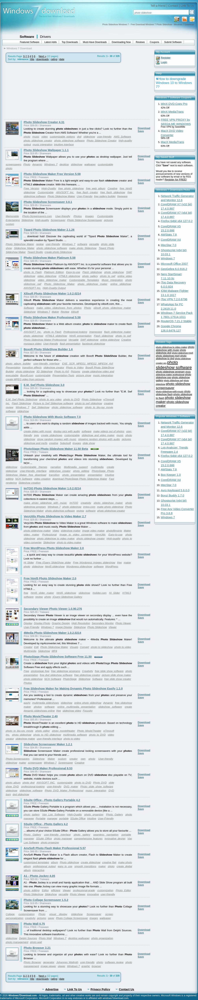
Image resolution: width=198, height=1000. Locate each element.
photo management (17, 942)
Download (144, 128)
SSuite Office (78, 818)
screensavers (13, 164)
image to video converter (75, 534)
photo (27, 136)
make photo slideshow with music (45, 502)
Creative (112, 188)
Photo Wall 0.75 (34, 923)
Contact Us (126, 989)
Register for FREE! (176, 179)
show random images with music (56, 439)
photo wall (36, 942)
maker (127, 562)
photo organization (102, 938)
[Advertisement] (37, 91)
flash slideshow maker (117, 331)
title (32, 59)
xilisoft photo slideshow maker (112, 307)
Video (55, 530)
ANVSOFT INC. (45, 782)
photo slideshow (114, 272)
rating (54, 59)
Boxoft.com (26, 375)
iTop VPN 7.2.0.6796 (174, 299)
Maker (55, 311)
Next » (42, 56)
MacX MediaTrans (172, 142)
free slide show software (109, 671)
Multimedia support (76, 467)
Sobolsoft (65, 443)
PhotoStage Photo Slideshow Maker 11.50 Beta (56, 448)
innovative (93, 894)
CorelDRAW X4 (171, 239)
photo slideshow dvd (171, 351)
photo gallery (90, 276)
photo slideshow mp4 (168, 355)
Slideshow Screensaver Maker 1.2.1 (48, 744)
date (61, 59)
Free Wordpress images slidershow (94, 562)
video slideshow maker (52, 280)
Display (28, 623)
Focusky (88, 710)
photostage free (40, 671)
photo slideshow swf (173, 380)
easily (27, 702)
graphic (85, 966)
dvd (79, 136)
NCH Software (23, 478)
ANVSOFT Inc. (65, 192)
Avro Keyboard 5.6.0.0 (175, 490)
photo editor (42, 730)
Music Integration (112, 280)
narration (55, 467)
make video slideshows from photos (59, 307)
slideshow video (71, 710)
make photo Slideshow (83, 248)
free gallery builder (105, 196)
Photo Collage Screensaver (72, 918)
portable (64, 818)
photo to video (122, 647)
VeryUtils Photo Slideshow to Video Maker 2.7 (55, 516)
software (82, 244)
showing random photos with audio (99, 439)
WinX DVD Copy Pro (174, 103)
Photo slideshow (69, 862)
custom (10, 224)
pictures (108, 220)
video (44, 136)
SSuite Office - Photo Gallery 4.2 (46, 824)
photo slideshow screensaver (173, 386)
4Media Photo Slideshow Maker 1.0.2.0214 (52, 632)
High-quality (42, 220)
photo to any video (50, 399)
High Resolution (81, 623)
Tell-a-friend (158, 5)
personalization (14, 918)
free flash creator (87, 192)
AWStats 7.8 (169, 234)
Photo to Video (75, 367)
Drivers (45, 37)
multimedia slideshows (45, 702)
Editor (45, 890)
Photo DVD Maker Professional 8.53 (48, 768)
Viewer (113, 627)
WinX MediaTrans (172, 111)
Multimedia (30, 651)
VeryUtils (100, 534)
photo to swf (107, 276)
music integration (42, 144)
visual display (58, 914)
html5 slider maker (42, 592)
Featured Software (29, 42)
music (35, 136)
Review (65, 311)
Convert (84, 647)
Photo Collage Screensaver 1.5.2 (46, 899)
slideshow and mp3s (35, 443)
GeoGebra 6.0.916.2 (174, 268)
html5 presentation (80, 335)
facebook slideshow (93, 343)
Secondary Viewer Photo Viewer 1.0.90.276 (53, 608)
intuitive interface (64, 144)
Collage (10, 914)
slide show (89, 443)
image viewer (48, 966)
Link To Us (187, 5)
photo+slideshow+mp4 (182, 353)
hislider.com (100, 592)
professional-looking (33, 786)
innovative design (115, 838)
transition (54, 474)
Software (27, 37)
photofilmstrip (114, 530)
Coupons (154, 42)
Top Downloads (70, 42)
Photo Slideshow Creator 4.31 (44, 122)
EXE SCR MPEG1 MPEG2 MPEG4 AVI (87, 363)
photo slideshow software (69, 140)
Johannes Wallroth (67, 962)
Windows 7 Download (19, 48)
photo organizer (93, 814)
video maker (31, 534)
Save (141, 131)
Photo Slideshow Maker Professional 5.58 (52, 317)
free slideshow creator (87, 675)
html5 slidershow (55, 566)
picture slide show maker (116, 675)
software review (114, 962)
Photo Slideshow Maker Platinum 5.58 (49, 257)
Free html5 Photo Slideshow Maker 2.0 (50, 578)
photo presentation (73, 474)
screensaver (35, 762)
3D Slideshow (44, 371)
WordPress (111, 566)
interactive (39, 870)
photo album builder (18, 363)
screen (109, 914)
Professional (49, 534)
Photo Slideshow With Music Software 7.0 (52, 416)
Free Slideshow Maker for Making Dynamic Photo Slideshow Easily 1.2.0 (73, 688)
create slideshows (51, 435)
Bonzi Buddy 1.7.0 (172, 495)
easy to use (65, 866)
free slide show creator (117, 679)
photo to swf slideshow (88, 403)
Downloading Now (121, 42)
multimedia (97, 467)
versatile (94, 244)
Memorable (12, 216)
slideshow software (110, 706)
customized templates (36, 862)
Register (166, 57)
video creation (42, 478)
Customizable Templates (84, 280)
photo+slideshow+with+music (170, 391)
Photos (78, 216)
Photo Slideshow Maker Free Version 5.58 (52, 174)
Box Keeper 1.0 (171, 474)
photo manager (63, 838)
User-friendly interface (33, 470)
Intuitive (91, 818)
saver (51, 918)
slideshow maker (71, 530)
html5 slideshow (66, 592)
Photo (26, 164)
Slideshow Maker (24, 248)
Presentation (13, 367)
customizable (105, 164)
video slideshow (47, 276)
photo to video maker (69, 542)
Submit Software (173, 42)
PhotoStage (70, 679)
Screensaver (58, 220)
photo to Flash (33, 272)
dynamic (37, 164)
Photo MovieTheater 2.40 (41, 716)
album (54, 862)
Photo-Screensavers (18, 758)
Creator (28, 647)
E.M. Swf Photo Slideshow (21, 399)
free (119, 562)
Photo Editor (123, 890)
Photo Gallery (114, 814)
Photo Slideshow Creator (102, 140)
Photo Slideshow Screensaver (84, 220)
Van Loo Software (53, 814)
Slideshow (27, 220)
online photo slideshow (87, 702)
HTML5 (126, 592)
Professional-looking (75, 331)
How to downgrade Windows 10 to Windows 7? (174, 83)
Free (26, 671)
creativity (86, 502)
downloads (42, 59)
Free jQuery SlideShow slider (53, 562)
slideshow (89, 136)
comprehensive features (88, 838)
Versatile (73, 339)
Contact (173, 5)
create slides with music (38, 431)
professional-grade (84, 890)
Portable (41, 818)
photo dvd (28, 782)
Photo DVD (100, 782)
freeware (122, 196)
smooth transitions (85, 866)
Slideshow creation (30, 482)
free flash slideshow (112, 192)
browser (96, 966)
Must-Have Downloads (95, 42)
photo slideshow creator (38, 140)
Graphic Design (61, 623)
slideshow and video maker (98, 435)
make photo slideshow (110, 506)
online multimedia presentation (76, 706)
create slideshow (90, 862)
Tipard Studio (35, 252)
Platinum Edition (54, 272)
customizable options (62, 136)
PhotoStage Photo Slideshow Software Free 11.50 (58, 656)
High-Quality (49, 188)
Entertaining (13, 220)
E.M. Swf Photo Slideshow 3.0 (44, 385)
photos (38, 706)
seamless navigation (105, 834)
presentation (95, 474)
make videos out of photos (108, 431)
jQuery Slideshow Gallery (67, 596)
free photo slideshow (71, 188)
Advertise (52, 989)
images (89, 216)
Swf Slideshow (40, 407)
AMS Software (122, 136)
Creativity (87, 671)
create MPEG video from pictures (25, 379)
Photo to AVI (61, 371)
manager (52, 818)
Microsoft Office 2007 (174, 263)
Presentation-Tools (63, 375)
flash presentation (70, 343)
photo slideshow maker (92, 284)
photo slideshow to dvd (171, 357)
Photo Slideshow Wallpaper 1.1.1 (46, 150)
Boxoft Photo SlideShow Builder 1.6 (48, 349)
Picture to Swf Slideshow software (53, 403)
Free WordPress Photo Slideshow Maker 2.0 (54, 548)
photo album (13, 782)
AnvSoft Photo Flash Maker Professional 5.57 (55, 848)
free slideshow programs (65, 671)
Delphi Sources (28, 938)
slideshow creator (54, 367)
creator (74, 758)
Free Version (31, 188)
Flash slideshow (92, 272)
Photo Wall (45, 938)
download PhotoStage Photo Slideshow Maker (79, 478)
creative (108, 403)
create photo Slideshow (58, 252)
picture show (83, 375)
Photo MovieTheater (89, 730)
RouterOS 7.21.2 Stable (176, 321)
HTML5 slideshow (69, 276)
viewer (61, 966)
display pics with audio (66, 431)
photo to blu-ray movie (99, 407)
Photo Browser (32, 962)
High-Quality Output (54, 287)
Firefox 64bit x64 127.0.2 (176, 221)
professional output (44, 866)
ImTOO (74, 502)
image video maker (93, 530)
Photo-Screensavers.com (37, 216)
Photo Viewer (123, 623)
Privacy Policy (100, 989)
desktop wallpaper (78, 938)
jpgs (36, 435)
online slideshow (120, 284)
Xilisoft (75, 311)
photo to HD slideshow (47, 734)
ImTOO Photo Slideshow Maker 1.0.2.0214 (52, 488)
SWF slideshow (89, 339)
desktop (64, 164)
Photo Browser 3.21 (37, 947)
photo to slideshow (102, 647)
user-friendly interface (46, 363)
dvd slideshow (21, 794)
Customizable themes (33, 467)
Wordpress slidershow (79, 566)
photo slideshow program (170, 371)
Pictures (75, 371)
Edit (36, 647)
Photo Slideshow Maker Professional (45, 339)
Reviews (140, 42)
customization (105, 890)
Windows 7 (50, 164)
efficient (55, 890)
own (83, 758)
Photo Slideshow (92, 399)
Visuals (74, 647)
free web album (95, 188)
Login (164, 62)
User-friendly (62, 216)
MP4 (54, 651)
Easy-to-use (73, 272)
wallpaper (90, 164)
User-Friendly (84, 196)
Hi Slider (29, 562)
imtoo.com (89, 506)
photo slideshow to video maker (56, 538)
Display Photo (42, 623)
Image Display (64, 627)
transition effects (32, 367)
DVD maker (71, 786)
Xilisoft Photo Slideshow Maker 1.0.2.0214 (52, 293)
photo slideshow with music (175, 348)
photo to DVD (71, 399)
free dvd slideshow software (56, 675)
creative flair (109, 862)
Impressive (95, 331)
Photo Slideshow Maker (61, 196)
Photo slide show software (96, 786)
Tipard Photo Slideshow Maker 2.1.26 (49, 229)
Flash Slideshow (21, 403)
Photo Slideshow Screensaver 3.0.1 (48, 202)
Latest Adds (50, 42)
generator (48, 962)
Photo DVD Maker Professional (64, 790)
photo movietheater (63, 730)
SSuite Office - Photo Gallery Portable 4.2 (52, 800)
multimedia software (75, 734)
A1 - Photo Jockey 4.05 (39, 875)
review (40, 244)
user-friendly (104, 136)
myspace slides (33, 343)
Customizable (46, 192)
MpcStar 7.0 (168, 245)
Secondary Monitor (103, 623)
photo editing (81, 470)
